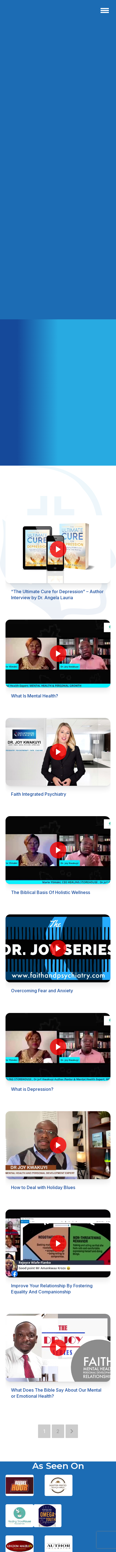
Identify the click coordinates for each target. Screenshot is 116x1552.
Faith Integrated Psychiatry (38, 794)
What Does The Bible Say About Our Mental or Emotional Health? (56, 1393)
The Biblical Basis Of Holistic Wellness (50, 892)
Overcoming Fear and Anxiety (42, 990)
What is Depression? (32, 1089)
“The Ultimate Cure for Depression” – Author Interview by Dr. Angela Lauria (57, 594)
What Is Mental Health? (34, 696)
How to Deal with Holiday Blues (43, 1187)
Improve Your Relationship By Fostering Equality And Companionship (52, 1288)
